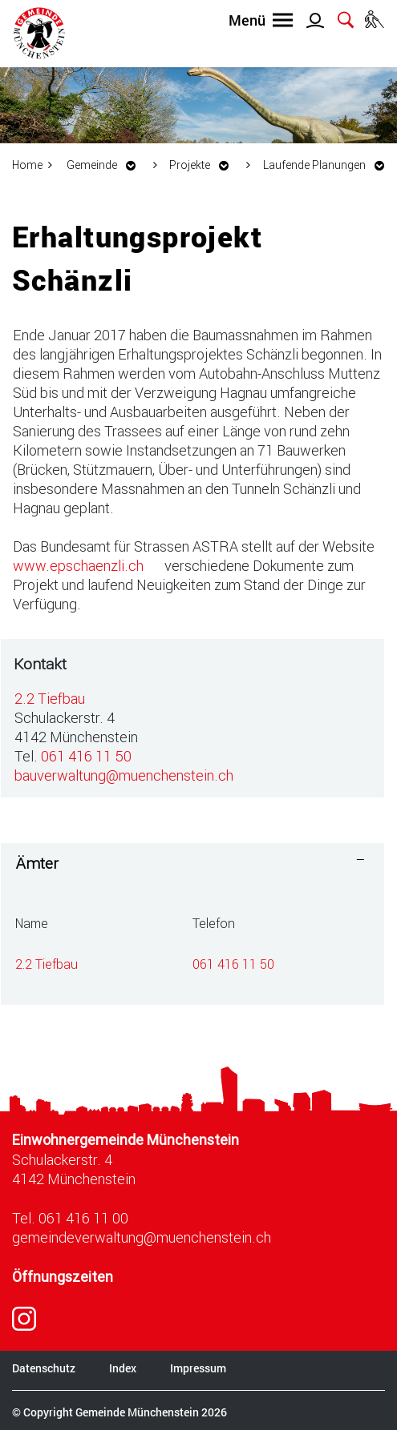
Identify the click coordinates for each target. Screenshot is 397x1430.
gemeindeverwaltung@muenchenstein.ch (141, 1237)
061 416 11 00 (83, 1217)
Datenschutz (43, 1368)
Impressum (198, 1368)
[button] (105, 164)
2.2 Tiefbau (49, 698)
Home (27, 164)
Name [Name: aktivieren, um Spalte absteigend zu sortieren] (31, 922)
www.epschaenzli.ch (87, 565)
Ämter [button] (37, 863)
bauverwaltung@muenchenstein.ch (123, 775)
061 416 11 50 (86, 755)
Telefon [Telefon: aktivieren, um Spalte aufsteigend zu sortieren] (213, 922)
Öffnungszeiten (62, 1276)
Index (122, 1368)
